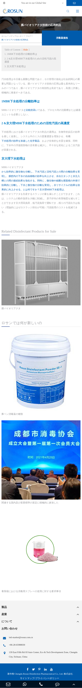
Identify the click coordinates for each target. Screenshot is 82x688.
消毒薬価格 (62, 38)
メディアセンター (16, 36)
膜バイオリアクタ (10, 308)
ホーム (4, 36)
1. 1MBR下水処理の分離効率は (20, 54)
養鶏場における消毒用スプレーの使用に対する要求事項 (31, 591)
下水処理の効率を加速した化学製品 (20, 141)
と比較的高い (30, 110)
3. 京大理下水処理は (15, 66)
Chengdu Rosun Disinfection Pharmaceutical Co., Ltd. (38, 674)
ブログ (28, 36)
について (6, 621)
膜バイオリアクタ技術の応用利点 (14, 40)
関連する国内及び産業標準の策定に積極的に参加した (30, 502)
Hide (25, 49)
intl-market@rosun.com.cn (17, 638)
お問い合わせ (9, 628)
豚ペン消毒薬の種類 (12, 414)
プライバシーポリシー (47, 678)
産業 (4, 614)
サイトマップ (27, 678)
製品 (4, 607)
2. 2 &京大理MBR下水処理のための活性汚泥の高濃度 (30, 60)
